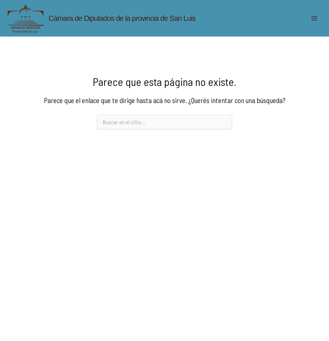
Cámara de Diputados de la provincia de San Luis (122, 18)
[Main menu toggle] (314, 18)
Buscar (219, 117)
